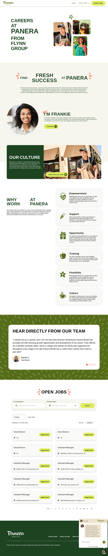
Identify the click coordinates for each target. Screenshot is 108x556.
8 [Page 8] (76, 509)
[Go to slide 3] (92, 364)
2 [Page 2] (55, 509)
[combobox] (31, 406)
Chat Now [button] (51, 126)
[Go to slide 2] (89, 364)
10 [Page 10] (84, 509)
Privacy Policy (96, 536)
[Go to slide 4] (94, 364)
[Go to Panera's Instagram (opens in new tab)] (90, 532)
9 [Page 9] (80, 509)
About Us (76, 536)
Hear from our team (57, 174)
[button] (75, 405)
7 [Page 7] (73, 509)
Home (74, 3)
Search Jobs (98, 3)
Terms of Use (85, 536)
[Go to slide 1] (87, 364)
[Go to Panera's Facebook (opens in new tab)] (80, 532)
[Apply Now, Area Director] (45, 434)
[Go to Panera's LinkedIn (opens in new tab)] (85, 532)
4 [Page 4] (62, 509)
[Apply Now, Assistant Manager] (89, 450)
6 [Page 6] (69, 509)
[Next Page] (87, 508)
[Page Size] (48, 508)
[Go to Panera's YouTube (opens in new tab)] (95, 532)
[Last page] (91, 508)
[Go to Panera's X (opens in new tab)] (100, 532)
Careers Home (52, 536)
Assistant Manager (66, 447)
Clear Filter (31, 417)
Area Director (19, 431)
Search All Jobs (65, 536)
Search (87, 406)
